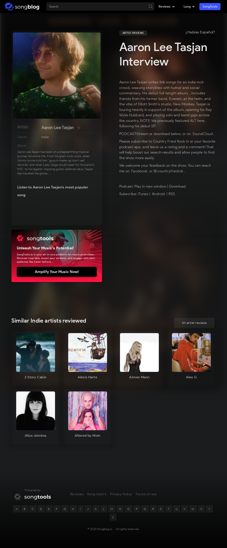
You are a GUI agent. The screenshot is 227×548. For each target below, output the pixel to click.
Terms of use (146, 497)
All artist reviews (194, 323)
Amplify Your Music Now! (57, 271)
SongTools (210, 6)
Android (158, 194)
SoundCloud (202, 134)
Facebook (140, 171)
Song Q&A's (96, 497)
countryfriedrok (170, 171)
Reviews (77, 497)
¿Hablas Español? (200, 32)
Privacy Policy (121, 497)
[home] (22, 6)
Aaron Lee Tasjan (57, 127)
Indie (45, 137)
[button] (166, 6)
